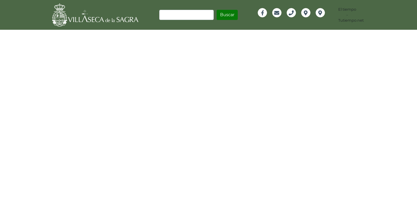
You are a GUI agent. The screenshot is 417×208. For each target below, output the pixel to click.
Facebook (265, 19)
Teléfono (293, 19)
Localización (311, 19)
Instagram (324, 19)
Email (277, 19)
